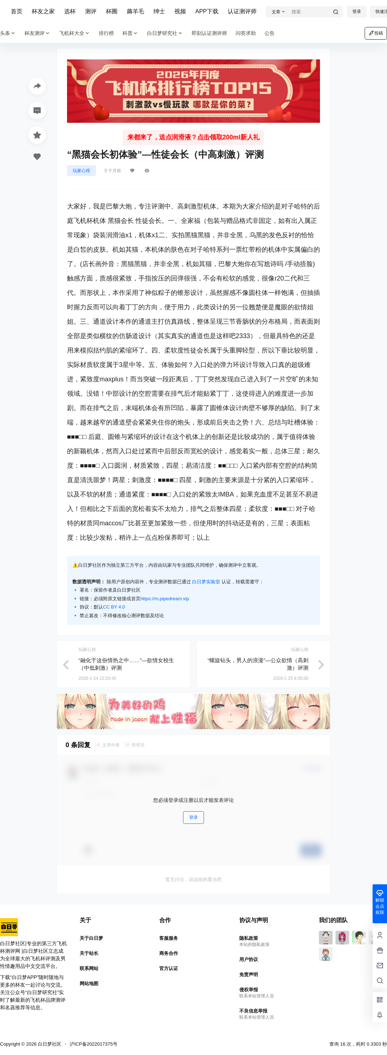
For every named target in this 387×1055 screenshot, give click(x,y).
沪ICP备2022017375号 (93, 1044)
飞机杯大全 (74, 33)
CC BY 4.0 (114, 607)
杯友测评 (37, 33)
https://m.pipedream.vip (165, 598)
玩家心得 (81, 170)
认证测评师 (242, 11)
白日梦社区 (48, 1044)
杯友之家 (43, 11)
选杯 (70, 11)
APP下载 (206, 11)
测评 (91, 11)
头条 (8, 33)
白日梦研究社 (165, 33)
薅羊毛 (135, 11)
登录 (356, 11)
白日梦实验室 (206, 581)
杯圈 (111, 11)
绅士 (159, 11)
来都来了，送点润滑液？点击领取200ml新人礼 (193, 137)
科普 (130, 33)
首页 (16, 11)
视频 (180, 11)
